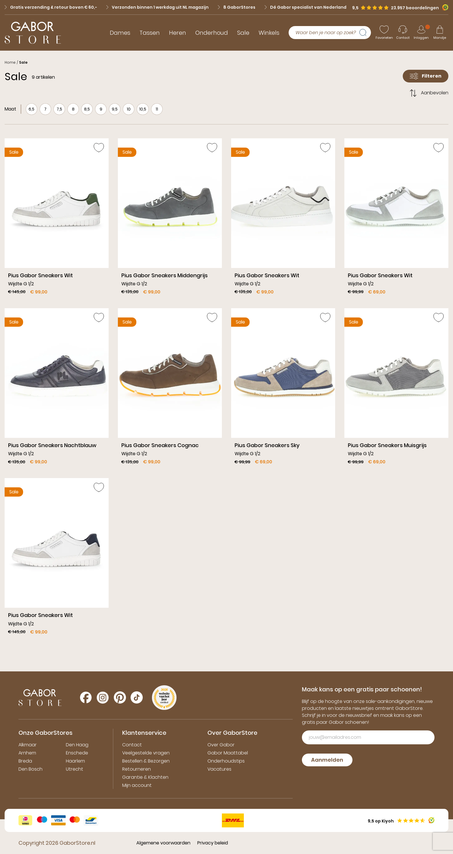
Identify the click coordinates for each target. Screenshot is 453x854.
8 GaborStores (236, 7)
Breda (25, 761)
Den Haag (77, 744)
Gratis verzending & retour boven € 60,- (51, 7)
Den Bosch (30, 769)
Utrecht (74, 769)
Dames (120, 33)
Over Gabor (221, 744)
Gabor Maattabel (227, 753)
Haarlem (75, 761)
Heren (177, 33)
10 (129, 109)
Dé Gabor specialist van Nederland (305, 7)
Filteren (425, 76)
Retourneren (136, 769)
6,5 (31, 109)
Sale (243, 33)
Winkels (269, 33)
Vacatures (219, 769)
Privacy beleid (212, 843)
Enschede (77, 753)
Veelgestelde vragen (146, 753)
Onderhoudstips (226, 761)
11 (157, 109)
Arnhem (27, 753)
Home (10, 62)
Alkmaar (27, 744)
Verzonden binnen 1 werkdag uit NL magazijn (157, 7)
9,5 (115, 109)
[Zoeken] (365, 32)
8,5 (87, 109)
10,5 (142, 109)
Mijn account (137, 785)
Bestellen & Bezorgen (146, 761)
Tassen (150, 33)
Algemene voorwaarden (163, 843)
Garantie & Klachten (145, 777)
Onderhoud (211, 33)
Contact (132, 744)
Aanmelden (327, 759)
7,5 (59, 109)
